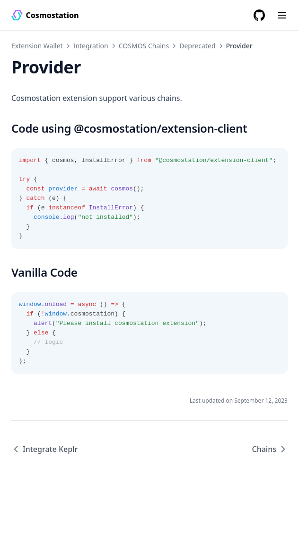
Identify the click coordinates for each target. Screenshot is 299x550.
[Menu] (282, 15)
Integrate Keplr (44, 449)
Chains (270, 449)
